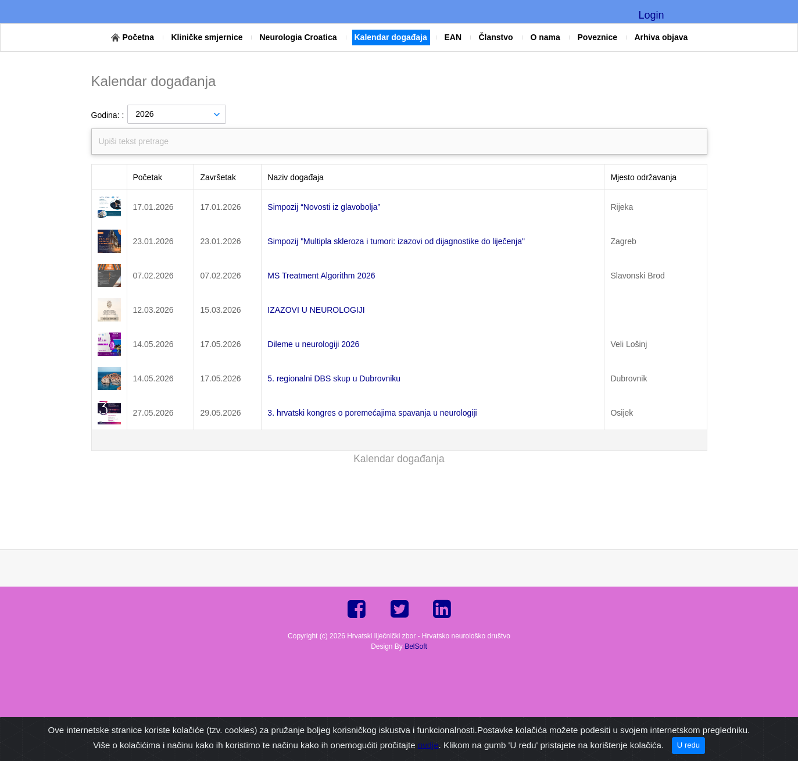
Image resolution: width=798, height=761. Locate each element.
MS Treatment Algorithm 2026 (321, 275)
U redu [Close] (688, 745)
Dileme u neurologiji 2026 (313, 344)
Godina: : (107, 115)
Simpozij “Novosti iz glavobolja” (323, 207)
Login (651, 15)
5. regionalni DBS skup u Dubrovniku (333, 378)
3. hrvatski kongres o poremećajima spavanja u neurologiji (372, 412)
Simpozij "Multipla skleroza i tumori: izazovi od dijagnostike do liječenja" (396, 241)
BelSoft (416, 646)
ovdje (428, 744)
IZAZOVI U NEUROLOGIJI (315, 310)
